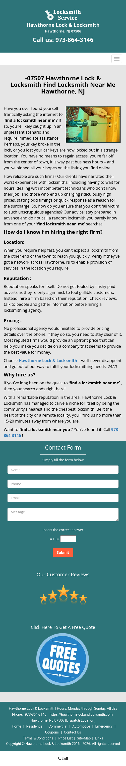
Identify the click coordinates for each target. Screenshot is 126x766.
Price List (65, 738)
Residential (35, 726)
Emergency (103, 726)
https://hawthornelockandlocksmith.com (81, 714)
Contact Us (72, 732)
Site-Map (84, 738)
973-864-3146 (74, 39)
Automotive (81, 726)
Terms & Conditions (38, 738)
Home (16, 726)
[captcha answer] (68, 539)
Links (99, 738)
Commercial (58, 726)
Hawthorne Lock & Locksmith (48, 360)
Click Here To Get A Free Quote (63, 627)
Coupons (52, 732)
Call (63, 758)
